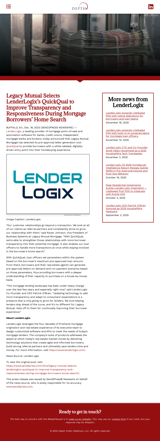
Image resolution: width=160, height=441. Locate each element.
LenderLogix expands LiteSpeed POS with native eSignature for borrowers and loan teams (125, 115)
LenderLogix (13, 131)
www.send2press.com (19, 386)
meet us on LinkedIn (80, 419)
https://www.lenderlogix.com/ (67, 350)
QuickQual (12, 146)
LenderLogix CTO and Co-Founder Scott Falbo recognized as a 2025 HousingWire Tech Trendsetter (127, 150)
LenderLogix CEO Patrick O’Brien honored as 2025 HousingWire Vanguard (126, 208)
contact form (119, 419)
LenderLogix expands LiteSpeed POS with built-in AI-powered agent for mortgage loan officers (127, 133)
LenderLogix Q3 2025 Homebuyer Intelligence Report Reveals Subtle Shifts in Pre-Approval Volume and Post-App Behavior (127, 169)
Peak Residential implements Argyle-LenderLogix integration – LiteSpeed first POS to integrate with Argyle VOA (126, 190)
